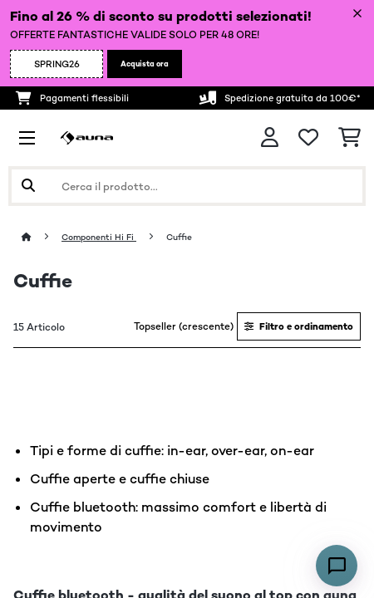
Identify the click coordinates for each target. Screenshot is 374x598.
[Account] (269, 137)
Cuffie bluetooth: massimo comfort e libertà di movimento (178, 517)
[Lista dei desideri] (308, 138)
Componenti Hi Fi (99, 237)
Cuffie (180, 237)
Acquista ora (145, 64)
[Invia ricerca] (28, 186)
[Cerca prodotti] (187, 186)
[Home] (42, 237)
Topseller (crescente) (184, 326)
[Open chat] (336, 565)
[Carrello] (349, 138)
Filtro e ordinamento (298, 326)
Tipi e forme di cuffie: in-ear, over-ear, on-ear (172, 450)
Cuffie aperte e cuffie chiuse (119, 479)
